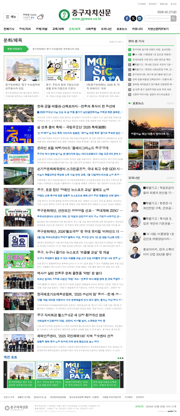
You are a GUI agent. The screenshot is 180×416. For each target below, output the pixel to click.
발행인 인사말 (24, 396)
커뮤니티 (137, 29)
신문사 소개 (9, 396)
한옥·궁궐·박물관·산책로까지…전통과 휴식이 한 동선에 (153, 79)
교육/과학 (58, 29)
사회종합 (90, 29)
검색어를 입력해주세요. (158, 18)
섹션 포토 (10, 357)
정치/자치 (25, 29)
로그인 (173, 3)
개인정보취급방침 (58, 396)
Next (122, 374)
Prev (5, 374)
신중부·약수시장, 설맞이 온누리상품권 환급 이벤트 (153, 94)
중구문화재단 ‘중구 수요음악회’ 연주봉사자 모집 (55, 49)
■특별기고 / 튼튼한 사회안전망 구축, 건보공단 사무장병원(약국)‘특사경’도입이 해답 (153, 69)
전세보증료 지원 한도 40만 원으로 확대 (151, 59)
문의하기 (153, 3)
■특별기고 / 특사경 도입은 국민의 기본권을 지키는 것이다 (153, 64)
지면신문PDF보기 (158, 29)
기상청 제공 (27, 19)
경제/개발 (41, 29)
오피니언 (106, 29)
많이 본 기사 (136, 41)
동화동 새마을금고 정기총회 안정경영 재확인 (153, 84)
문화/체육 (74, 29)
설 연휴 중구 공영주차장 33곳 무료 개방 (152, 89)
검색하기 (173, 18)
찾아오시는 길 (40, 396)
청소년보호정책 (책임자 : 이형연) (84, 396)
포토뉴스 (121, 29)
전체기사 (9, 29)
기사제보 (142, 3)
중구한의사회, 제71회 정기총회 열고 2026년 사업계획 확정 (153, 74)
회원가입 (163, 3)
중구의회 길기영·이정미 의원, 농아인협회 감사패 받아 (153, 49)
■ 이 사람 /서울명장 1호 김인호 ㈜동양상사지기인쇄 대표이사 (153, 54)
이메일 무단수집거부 (112, 396)
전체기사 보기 (115, 42)
